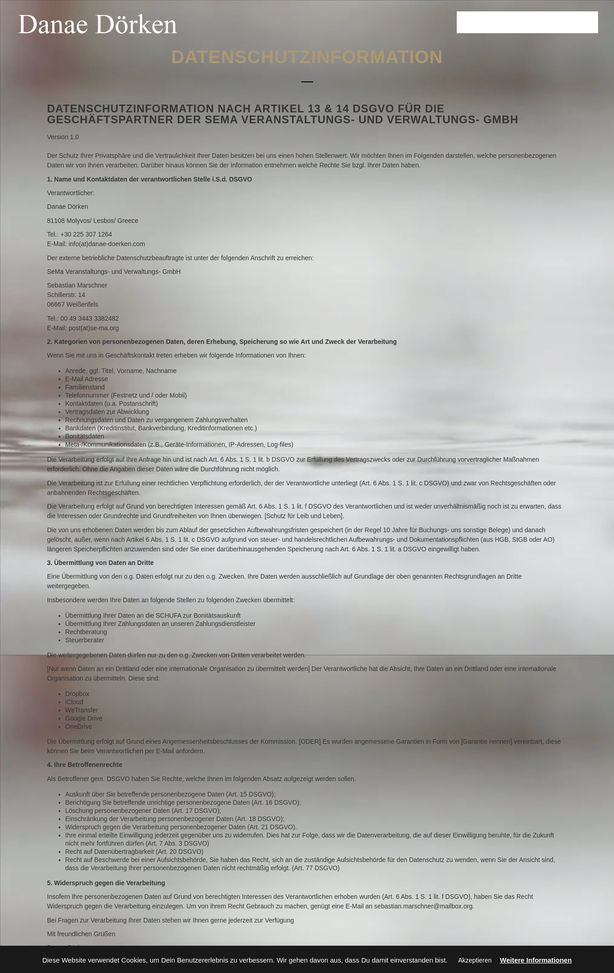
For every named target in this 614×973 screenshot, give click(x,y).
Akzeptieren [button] (475, 960)
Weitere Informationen (536, 960)
